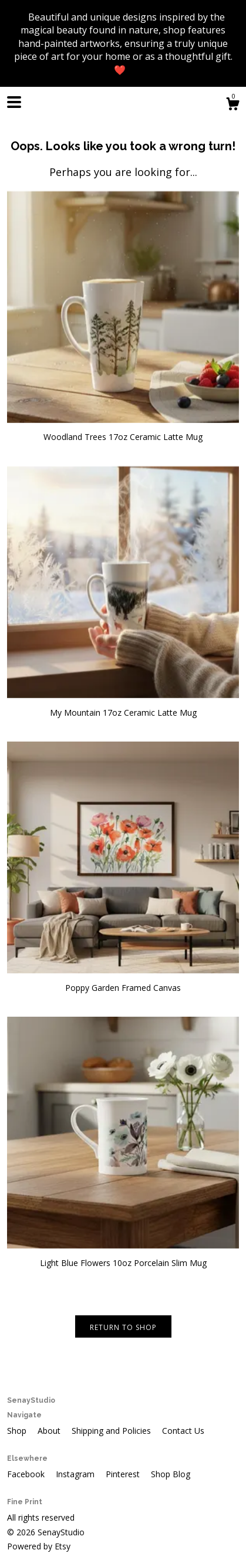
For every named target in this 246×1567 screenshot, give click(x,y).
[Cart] (232, 105)
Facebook (27, 1474)
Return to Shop (123, 1327)
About (50, 1430)
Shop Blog (170, 1474)
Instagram (76, 1474)
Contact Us (183, 1430)
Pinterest (124, 1474)
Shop (18, 1430)
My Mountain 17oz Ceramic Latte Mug (123, 706)
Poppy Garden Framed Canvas (123, 981)
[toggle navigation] (14, 102)
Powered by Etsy (38, 1546)
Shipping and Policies (112, 1430)
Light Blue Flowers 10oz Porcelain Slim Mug (123, 1257)
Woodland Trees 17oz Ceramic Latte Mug (123, 431)
